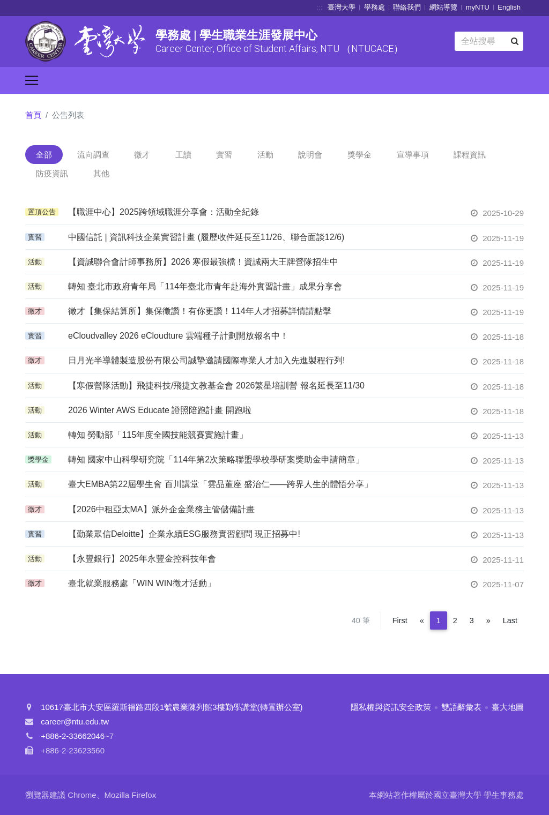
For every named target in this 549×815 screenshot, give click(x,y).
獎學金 (359, 154)
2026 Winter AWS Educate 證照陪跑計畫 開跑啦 (159, 410)
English (509, 7)
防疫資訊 (52, 173)
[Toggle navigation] (31, 80)
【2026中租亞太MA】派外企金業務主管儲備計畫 (161, 509)
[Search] (489, 41)
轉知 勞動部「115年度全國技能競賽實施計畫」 (158, 434)
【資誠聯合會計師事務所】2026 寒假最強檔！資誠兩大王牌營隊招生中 (203, 261)
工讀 (183, 154)
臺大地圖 (508, 707)
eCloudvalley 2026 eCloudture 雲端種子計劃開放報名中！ (178, 335)
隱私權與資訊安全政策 (391, 707)
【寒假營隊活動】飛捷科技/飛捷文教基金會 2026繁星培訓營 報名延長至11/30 (216, 385)
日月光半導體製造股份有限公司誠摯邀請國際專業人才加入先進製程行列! (206, 360)
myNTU (477, 7)
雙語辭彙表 (461, 707)
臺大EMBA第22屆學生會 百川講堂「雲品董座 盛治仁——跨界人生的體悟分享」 (220, 484)
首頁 (33, 114)
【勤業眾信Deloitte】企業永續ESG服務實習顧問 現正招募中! (184, 534)
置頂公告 (42, 212)
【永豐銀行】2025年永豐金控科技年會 (142, 558)
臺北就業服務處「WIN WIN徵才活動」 (142, 583)
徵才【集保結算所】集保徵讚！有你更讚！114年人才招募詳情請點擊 (199, 311)
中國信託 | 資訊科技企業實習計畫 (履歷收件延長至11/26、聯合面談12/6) (206, 237)
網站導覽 (443, 7)
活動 (265, 154)
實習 (224, 154)
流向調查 (93, 154)
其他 (101, 173)
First (399, 620)
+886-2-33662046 (73, 736)
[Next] (488, 620)
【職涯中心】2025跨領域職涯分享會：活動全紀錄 (163, 211)
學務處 (374, 7)
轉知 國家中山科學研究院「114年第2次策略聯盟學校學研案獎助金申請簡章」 (216, 459)
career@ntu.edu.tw (75, 721)
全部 (44, 154)
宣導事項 (413, 154)
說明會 (310, 154)
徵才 (142, 154)
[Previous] (422, 620)
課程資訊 (470, 154)
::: (320, 7)
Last (510, 620)
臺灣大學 (341, 7)
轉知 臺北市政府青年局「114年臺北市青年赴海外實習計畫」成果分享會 (205, 286)
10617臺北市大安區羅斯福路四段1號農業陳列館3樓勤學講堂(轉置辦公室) (171, 707)
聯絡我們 (407, 7)
